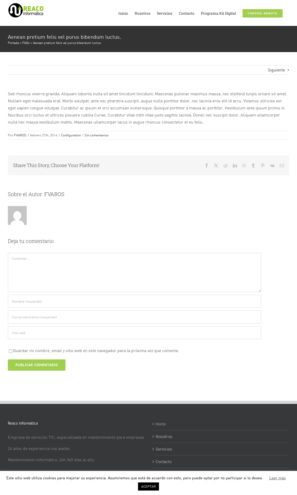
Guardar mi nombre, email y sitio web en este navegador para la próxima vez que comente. (96, 350)
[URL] (134, 332)
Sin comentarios (96, 135)
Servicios (164, 449)
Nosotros (164, 436)
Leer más (277, 477)
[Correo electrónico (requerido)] (134, 317)
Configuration (71, 135)
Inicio (161, 423)
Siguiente (276, 70)
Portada (13, 43)
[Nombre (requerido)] (134, 301)
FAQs (26, 43)
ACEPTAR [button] (148, 486)
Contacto (164, 461)
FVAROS (20, 135)
